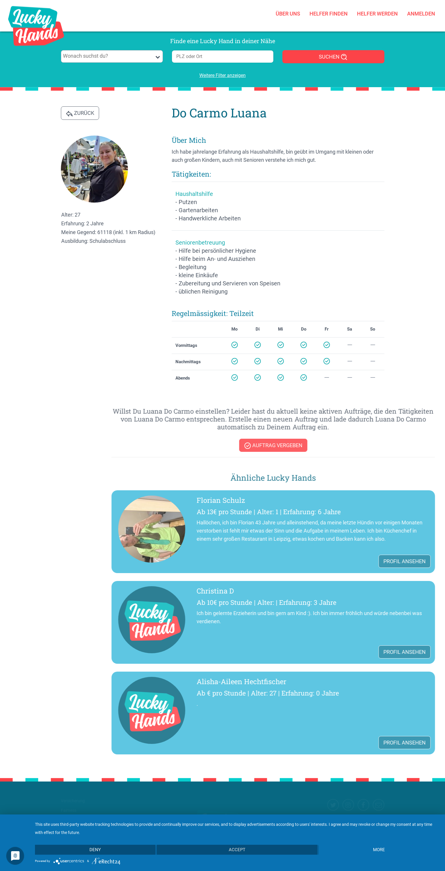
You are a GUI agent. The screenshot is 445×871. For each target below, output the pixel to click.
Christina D (337, 591)
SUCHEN (333, 57)
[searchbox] (112, 56)
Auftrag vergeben (395, 445)
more (379, 849)
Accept (237, 849)
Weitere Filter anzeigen (222, 75)
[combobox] (112, 56)
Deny (95, 849)
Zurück (80, 113)
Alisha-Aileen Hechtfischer (364, 681)
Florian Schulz (343, 500)
